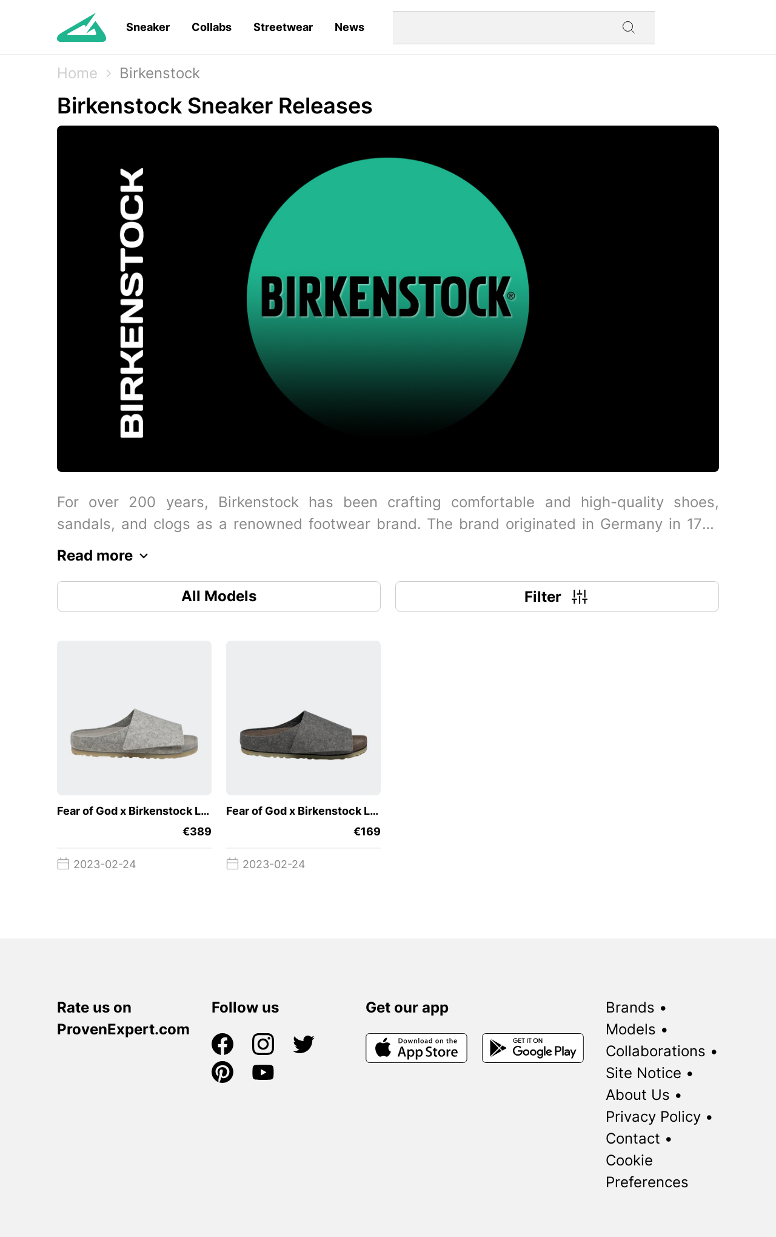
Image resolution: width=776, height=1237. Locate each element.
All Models (218, 596)
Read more (106, 556)
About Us (638, 1095)
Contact (633, 1138)
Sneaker (148, 27)
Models (631, 1029)
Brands (630, 1007)
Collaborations (656, 1051)
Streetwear (283, 27)
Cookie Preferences (647, 1171)
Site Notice (643, 1073)
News (349, 27)
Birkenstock (159, 73)
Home (77, 73)
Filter (557, 596)
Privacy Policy (653, 1116)
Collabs (212, 27)
